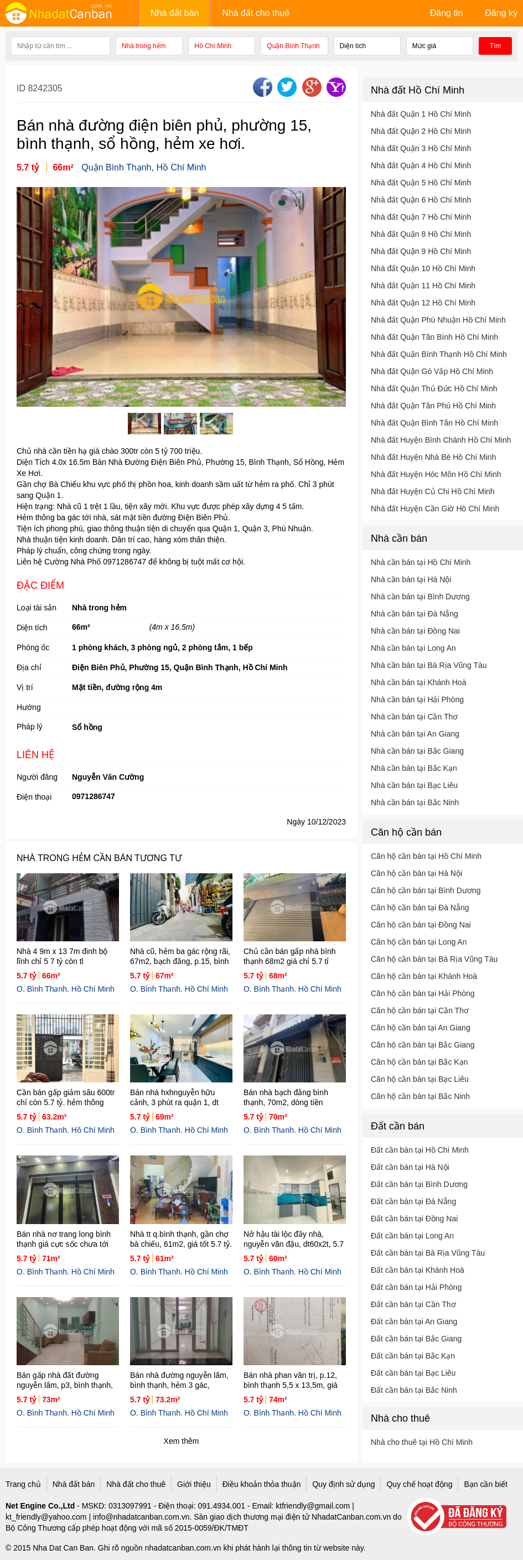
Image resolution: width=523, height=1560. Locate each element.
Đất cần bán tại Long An (412, 1235)
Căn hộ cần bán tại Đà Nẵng (420, 907)
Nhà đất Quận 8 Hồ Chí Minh (421, 234)
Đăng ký (501, 13)
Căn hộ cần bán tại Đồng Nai (421, 924)
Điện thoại (34, 796)
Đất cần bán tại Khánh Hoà (417, 1270)
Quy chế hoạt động (419, 1484)
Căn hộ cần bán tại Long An (419, 941)
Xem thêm (181, 1441)
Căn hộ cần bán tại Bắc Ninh (420, 1096)
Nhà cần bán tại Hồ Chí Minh (420, 562)
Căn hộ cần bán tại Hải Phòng (423, 993)
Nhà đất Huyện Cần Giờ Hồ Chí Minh (435, 508)
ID (22, 88)
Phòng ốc (33, 647)
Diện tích (32, 627)
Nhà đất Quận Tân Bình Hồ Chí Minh (434, 337)
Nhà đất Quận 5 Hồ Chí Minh (421, 182)
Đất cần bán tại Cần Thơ (413, 1304)
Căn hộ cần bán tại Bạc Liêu (420, 1079)
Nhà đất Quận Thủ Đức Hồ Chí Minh (434, 388)
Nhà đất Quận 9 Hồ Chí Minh (421, 251)
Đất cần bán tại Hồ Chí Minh (420, 1150)
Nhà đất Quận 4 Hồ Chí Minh (421, 165)
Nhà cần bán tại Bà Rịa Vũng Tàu (429, 665)
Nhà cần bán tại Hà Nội (411, 579)
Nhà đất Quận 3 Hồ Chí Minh (421, 148)
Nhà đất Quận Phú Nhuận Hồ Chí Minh (438, 319)
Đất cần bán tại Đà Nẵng (413, 1201)
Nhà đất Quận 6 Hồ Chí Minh (421, 199)
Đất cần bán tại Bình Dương (419, 1184)
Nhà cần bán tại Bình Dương (420, 596)
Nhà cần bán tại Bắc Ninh (415, 802)
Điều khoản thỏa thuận (261, 1484)
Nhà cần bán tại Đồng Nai (415, 630)
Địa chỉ (29, 667)
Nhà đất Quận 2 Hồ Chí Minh (421, 131)
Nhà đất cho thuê (255, 13)
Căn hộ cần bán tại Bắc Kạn (419, 1062)
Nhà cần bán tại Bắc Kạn (414, 768)
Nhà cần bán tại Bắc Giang (417, 751)
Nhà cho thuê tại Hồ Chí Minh (422, 1442)
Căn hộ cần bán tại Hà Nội (416, 873)
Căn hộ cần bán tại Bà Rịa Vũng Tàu (434, 959)
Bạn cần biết (485, 1484)
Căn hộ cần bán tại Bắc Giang (423, 1044)
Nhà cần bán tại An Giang (415, 733)
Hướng (29, 707)
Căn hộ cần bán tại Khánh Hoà (424, 976)
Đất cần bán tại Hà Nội (410, 1167)
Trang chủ (23, 1484)
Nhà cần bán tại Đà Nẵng (414, 613)
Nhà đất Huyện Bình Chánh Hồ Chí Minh (441, 440)
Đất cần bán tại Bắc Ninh (414, 1390)
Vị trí (25, 687)
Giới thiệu (194, 1484)
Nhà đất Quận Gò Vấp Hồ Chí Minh (432, 371)
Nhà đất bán (175, 13)
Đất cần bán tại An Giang (414, 1321)
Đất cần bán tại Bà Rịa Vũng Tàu (428, 1252)
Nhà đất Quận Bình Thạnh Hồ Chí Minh (439, 354)
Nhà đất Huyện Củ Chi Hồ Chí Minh (433, 491)
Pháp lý (30, 726)
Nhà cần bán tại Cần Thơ (414, 716)
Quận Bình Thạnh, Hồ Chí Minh (143, 167)
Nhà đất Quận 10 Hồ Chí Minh (423, 268)
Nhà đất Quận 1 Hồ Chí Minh (421, 114)
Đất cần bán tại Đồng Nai (414, 1218)
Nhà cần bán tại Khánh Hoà (418, 682)
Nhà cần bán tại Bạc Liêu (414, 785)
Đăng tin (446, 13)
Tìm (495, 46)
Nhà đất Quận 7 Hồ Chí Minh (421, 217)
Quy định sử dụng (343, 1484)
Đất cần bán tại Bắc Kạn (413, 1355)
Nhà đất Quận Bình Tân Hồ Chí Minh (434, 422)
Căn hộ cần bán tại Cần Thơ (420, 1010)
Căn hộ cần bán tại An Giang (420, 1027)
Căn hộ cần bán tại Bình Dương (425, 890)
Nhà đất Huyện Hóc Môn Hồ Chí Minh (436, 474)
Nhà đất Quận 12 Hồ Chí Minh (423, 302)
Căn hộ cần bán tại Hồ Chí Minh (426, 856)
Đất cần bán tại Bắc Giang (416, 1338)
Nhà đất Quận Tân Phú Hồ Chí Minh (433, 405)
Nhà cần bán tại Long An (413, 648)
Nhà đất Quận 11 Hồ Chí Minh (423, 285)
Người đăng (37, 777)
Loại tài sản (36, 607)
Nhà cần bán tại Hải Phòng (417, 699)
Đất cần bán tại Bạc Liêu (413, 1373)
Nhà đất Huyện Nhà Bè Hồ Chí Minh (433, 457)
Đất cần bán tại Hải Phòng (416, 1287)
